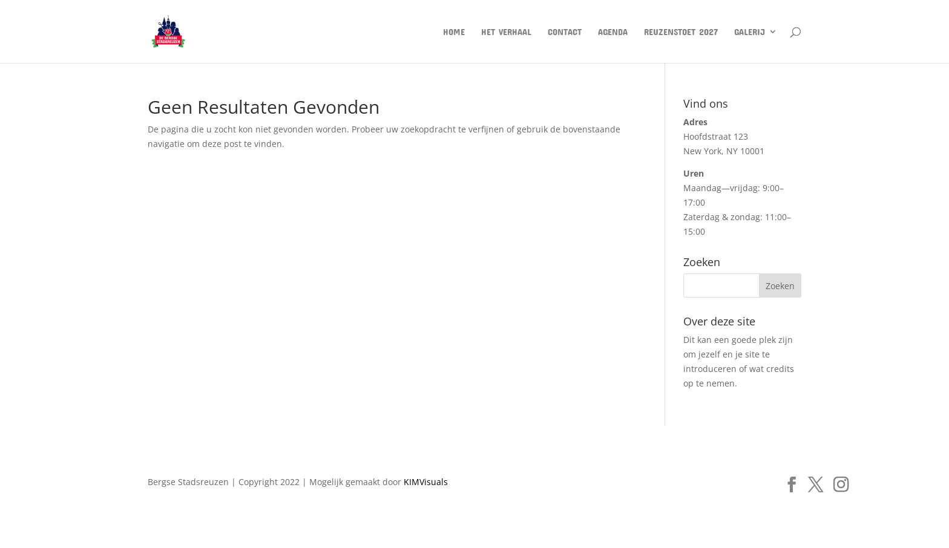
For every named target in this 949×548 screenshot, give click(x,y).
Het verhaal (506, 32)
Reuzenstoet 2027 (681, 32)
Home (454, 32)
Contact (565, 32)
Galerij (749, 32)
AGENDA (613, 32)
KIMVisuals (426, 482)
